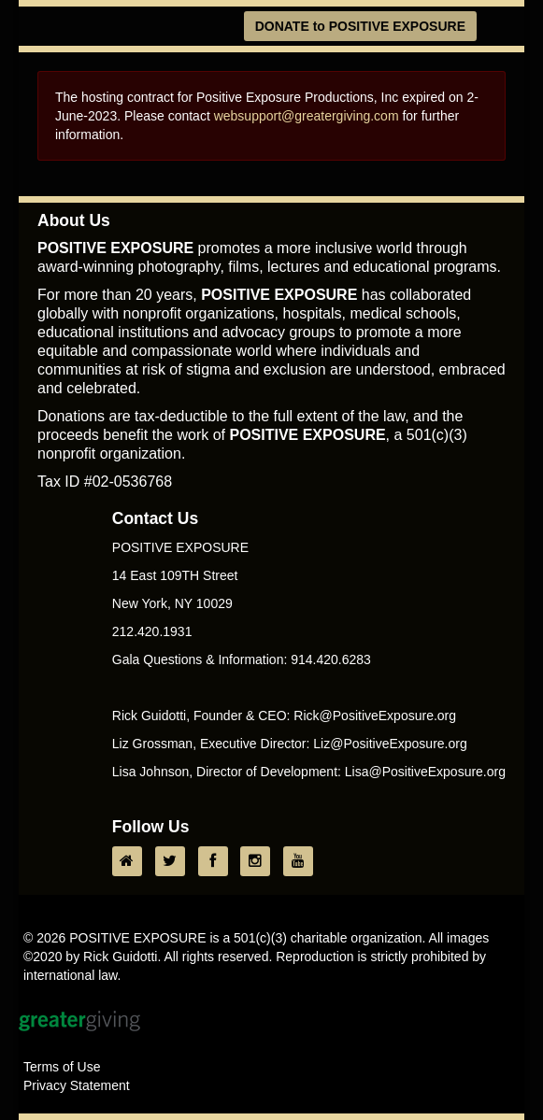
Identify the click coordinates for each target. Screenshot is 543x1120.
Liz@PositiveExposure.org (389, 743)
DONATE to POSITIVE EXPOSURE (360, 26)
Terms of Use (61, 1066)
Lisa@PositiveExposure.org (425, 771)
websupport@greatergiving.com (306, 115)
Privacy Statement (76, 1085)
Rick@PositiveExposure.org (374, 715)
